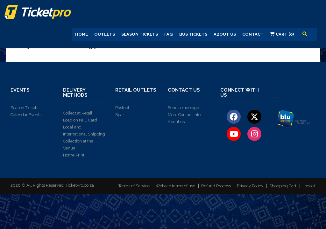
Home (81, 34)
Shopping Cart (282, 186)
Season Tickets (139, 34)
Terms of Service (134, 186)
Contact (253, 34)
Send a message (183, 107)
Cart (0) (282, 34)
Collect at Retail (77, 113)
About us (176, 121)
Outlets (104, 34)
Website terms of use (175, 186)
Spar (119, 114)
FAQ (168, 34)
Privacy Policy (250, 186)
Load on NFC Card (80, 120)
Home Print (73, 155)
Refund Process (216, 186)
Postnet (122, 107)
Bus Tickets (193, 34)
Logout (308, 186)
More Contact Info (184, 114)
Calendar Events (26, 114)
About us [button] (225, 34)
